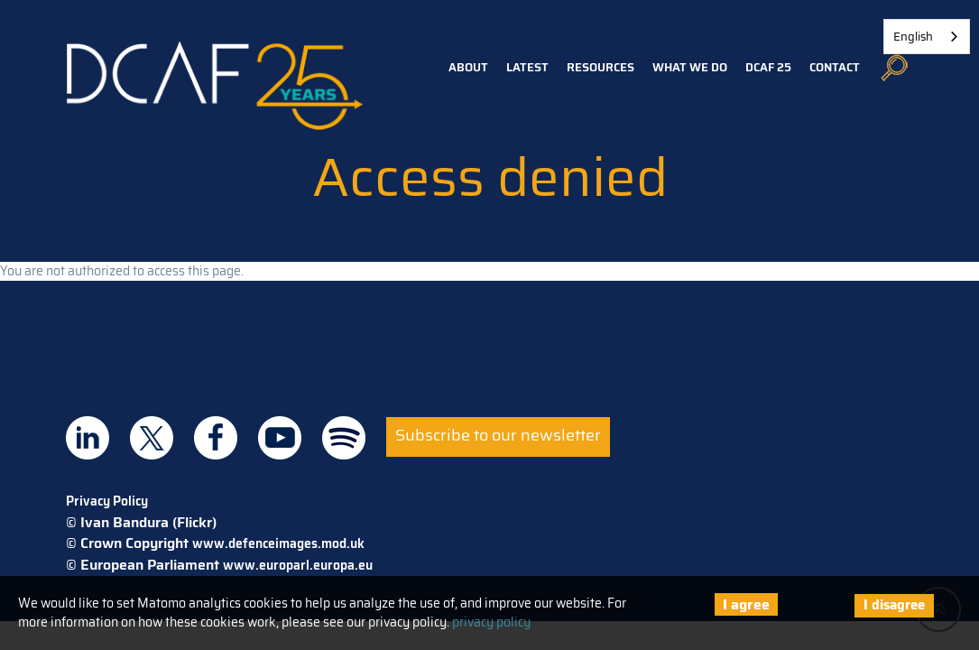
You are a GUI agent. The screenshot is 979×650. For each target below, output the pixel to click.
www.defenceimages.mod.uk (278, 543)
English (913, 36)
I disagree (894, 605)
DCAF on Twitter (151, 438)
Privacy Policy (107, 501)
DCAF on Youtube (279, 438)
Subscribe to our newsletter (498, 435)
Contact (834, 67)
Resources (600, 67)
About (468, 67)
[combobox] (926, 36)
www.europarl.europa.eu (298, 565)
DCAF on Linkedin (87, 438)
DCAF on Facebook (215, 438)
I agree (746, 604)
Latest (527, 67)
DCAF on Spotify (343, 438)
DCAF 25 (768, 67)
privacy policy (491, 622)
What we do (689, 67)
